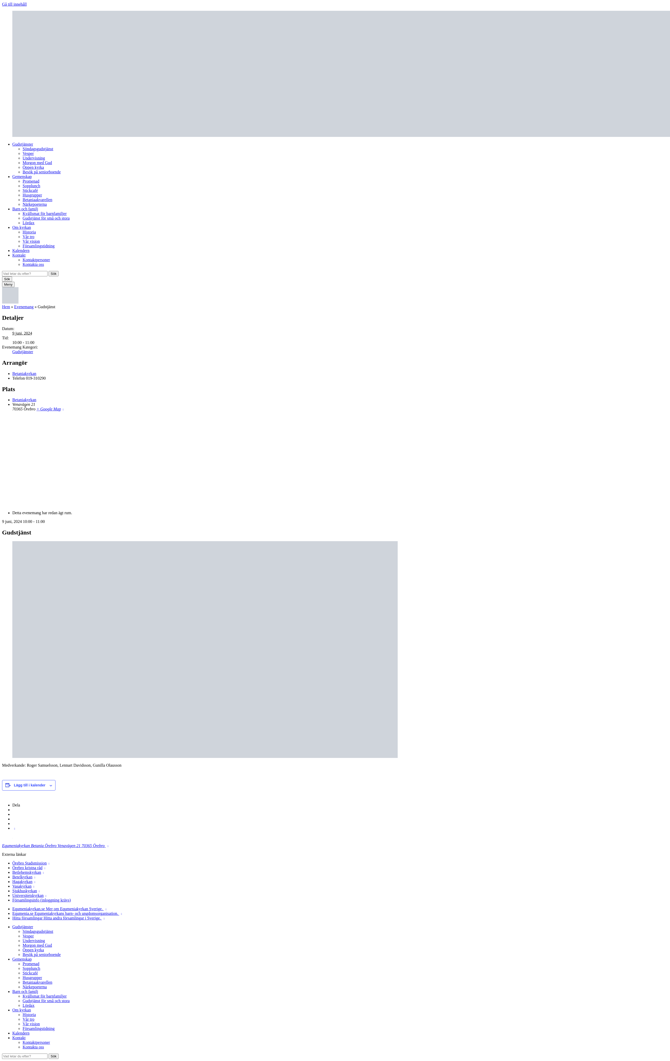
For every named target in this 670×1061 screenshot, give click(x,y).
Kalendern (21, 250)
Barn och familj (25, 209)
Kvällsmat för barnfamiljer (45, 213)
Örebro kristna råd (27, 868)
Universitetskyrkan (28, 895)
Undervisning (34, 158)
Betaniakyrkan (24, 373)
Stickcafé (30, 190)
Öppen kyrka (33, 167)
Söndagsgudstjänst (38, 149)
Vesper (28, 153)
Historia (29, 232)
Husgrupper (32, 195)
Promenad (31, 181)
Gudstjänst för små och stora (46, 218)
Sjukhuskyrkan (24, 891)
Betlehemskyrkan (26, 872)
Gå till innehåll (14, 4)
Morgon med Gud (37, 163)
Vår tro (28, 236)
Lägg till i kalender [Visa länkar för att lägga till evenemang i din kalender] (29, 785)
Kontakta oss (33, 264)
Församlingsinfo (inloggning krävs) (41, 900)
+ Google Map (48, 409)
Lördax (28, 223)
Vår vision (31, 241)
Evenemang (24, 307)
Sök (54, 274)
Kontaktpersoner (36, 260)
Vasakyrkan (22, 886)
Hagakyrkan (22, 881)
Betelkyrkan (22, 877)
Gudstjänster (22, 144)
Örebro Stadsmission (29, 863)
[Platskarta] (335, 460)
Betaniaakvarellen (37, 200)
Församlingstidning (38, 246)
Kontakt (19, 255)
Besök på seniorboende (42, 172)
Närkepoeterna (35, 204)
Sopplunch (31, 186)
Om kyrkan (21, 227)
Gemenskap (22, 176)
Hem (6, 307)
